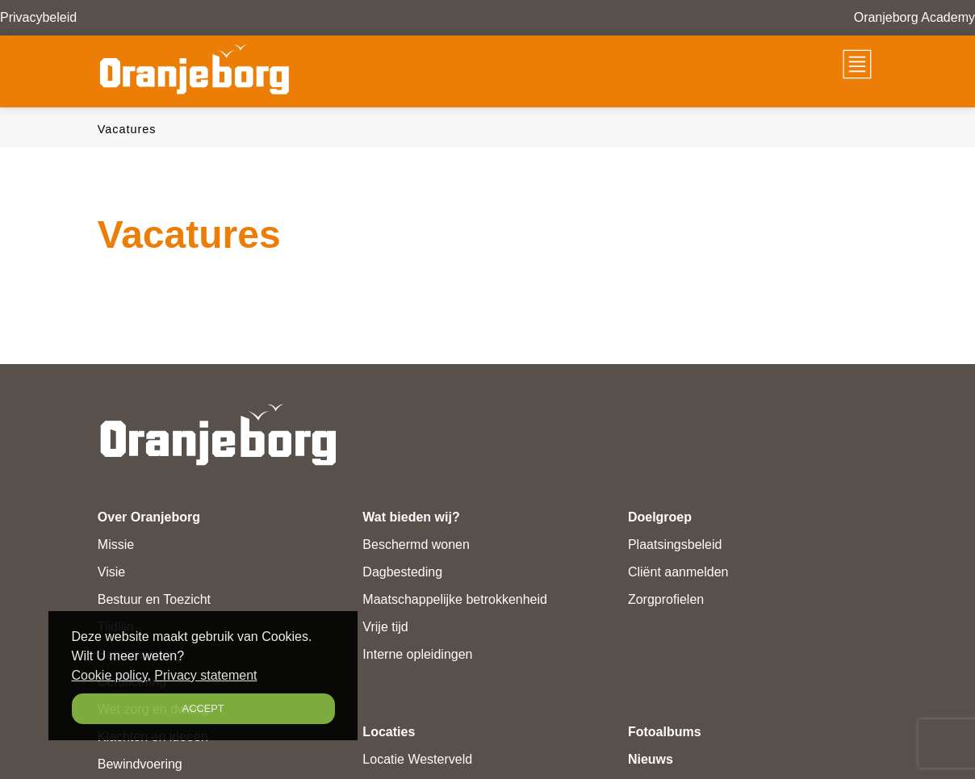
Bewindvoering (140, 764)
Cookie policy (110, 675)
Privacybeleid (38, 17)
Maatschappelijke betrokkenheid (454, 599)
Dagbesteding (402, 572)
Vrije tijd (385, 627)
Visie (111, 572)
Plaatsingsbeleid (675, 544)
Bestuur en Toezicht (154, 599)
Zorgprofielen (666, 599)
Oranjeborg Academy (914, 17)
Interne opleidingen (417, 654)
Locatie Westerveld (417, 759)
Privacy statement (205, 675)
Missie (116, 544)
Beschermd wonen (416, 544)
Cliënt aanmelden (678, 572)
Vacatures (127, 129)
